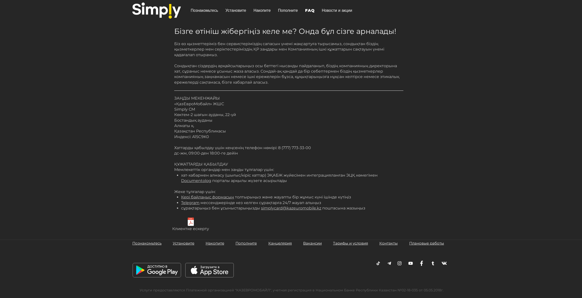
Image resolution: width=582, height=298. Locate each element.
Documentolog (196, 180)
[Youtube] (410, 263)
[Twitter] (433, 263)
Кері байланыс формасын (207, 197)
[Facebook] (421, 263)
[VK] (444, 263)
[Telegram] (378, 263)
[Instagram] (399, 263)
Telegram (190, 202)
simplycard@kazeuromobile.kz (291, 208)
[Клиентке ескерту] (190, 225)
